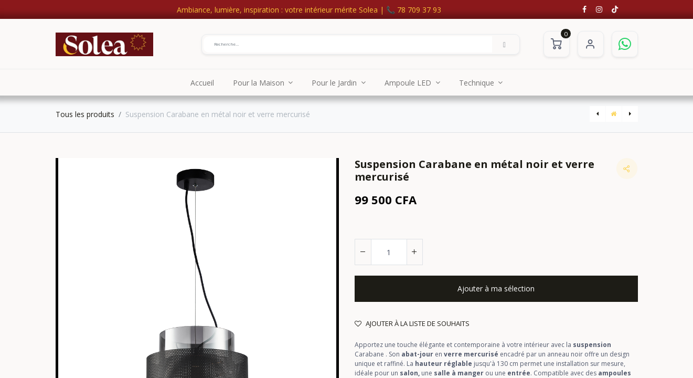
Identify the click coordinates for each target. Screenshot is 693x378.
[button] (496, 289)
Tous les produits (85, 114)
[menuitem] (202, 82)
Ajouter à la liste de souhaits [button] (412, 323)
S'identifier (591, 44)
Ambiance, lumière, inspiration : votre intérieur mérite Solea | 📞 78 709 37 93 (309, 10)
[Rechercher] (505, 44)
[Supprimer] (363, 252)
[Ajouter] (414, 252)
